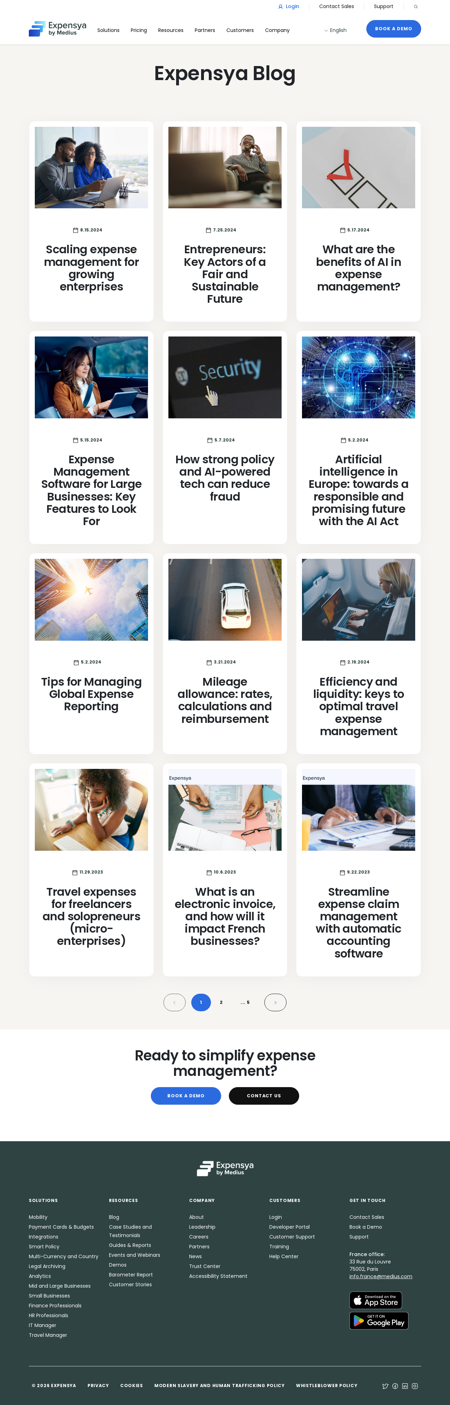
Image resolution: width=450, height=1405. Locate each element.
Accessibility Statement (218, 1276)
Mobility (38, 1217)
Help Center (283, 1256)
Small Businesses (49, 1295)
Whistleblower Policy (326, 1385)
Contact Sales (336, 6)
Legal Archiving (47, 1266)
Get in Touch (367, 1200)
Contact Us (264, 1096)
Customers (240, 30)
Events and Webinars (134, 1255)
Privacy (98, 1385)
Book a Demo (393, 29)
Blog (114, 1217)
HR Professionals (48, 1315)
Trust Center (204, 1266)
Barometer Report (131, 1274)
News (195, 1256)
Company (277, 30)
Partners (199, 1246)
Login (288, 6)
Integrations (43, 1236)
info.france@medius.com (380, 1276)
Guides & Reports (130, 1245)
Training (279, 1246)
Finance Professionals (55, 1305)
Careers (198, 1236)
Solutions (108, 30)
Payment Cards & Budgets (61, 1226)
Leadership (202, 1226)
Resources (171, 30)
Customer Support (292, 1236)
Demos (118, 1264)
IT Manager (42, 1325)
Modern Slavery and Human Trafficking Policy (219, 1385)
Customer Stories (130, 1284)
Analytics (40, 1276)
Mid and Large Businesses (60, 1285)
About (196, 1217)
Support (383, 6)
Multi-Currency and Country (63, 1256)
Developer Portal (289, 1226)
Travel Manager (48, 1335)
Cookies (131, 1385)
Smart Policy (44, 1246)
